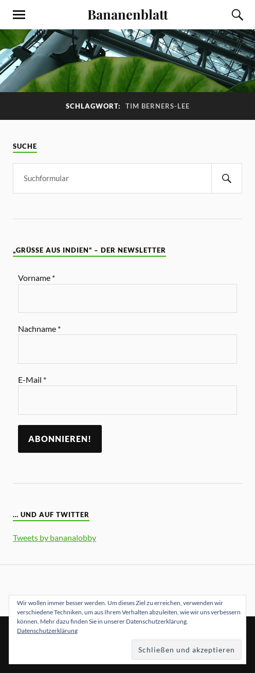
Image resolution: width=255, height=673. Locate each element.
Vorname (36, 277)
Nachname (39, 328)
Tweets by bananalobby (54, 537)
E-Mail (32, 379)
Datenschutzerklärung (47, 630)
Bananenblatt (127, 14)
